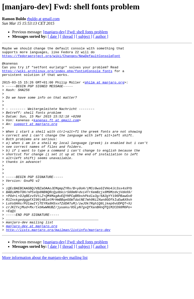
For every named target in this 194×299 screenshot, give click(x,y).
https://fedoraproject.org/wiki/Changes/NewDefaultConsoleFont (61, 58)
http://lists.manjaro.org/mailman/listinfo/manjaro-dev (58, 266)
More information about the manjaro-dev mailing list (45, 294)
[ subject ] (84, 36)
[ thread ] (67, 36)
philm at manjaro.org (104, 89)
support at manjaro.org (35, 139)
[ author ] (100, 36)
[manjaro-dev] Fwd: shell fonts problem (75, 32)
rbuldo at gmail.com (43, 19)
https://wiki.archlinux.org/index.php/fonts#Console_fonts (57, 76)
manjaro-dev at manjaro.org (31, 262)
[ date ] (53, 36)
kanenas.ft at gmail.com (56, 135)
